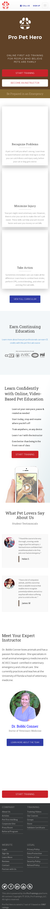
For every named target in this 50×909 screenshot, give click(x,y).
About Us (6, 812)
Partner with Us (9, 869)
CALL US (25, 6)
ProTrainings (32, 893)
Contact (5, 865)
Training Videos (34, 812)
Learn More (7, 857)
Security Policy (33, 861)
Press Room (7, 827)
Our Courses (32, 816)
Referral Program (10, 831)
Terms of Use (33, 857)
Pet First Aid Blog (10, 819)
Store (29, 824)
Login (4, 849)
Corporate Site (8, 824)
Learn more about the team (25, 742)
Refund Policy (33, 865)
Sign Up (5, 853)
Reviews (5, 861)
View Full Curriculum (25, 299)
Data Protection (34, 853)
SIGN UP (36, 6)
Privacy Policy (33, 849)
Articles (5, 816)
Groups (30, 819)
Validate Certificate (36, 827)
